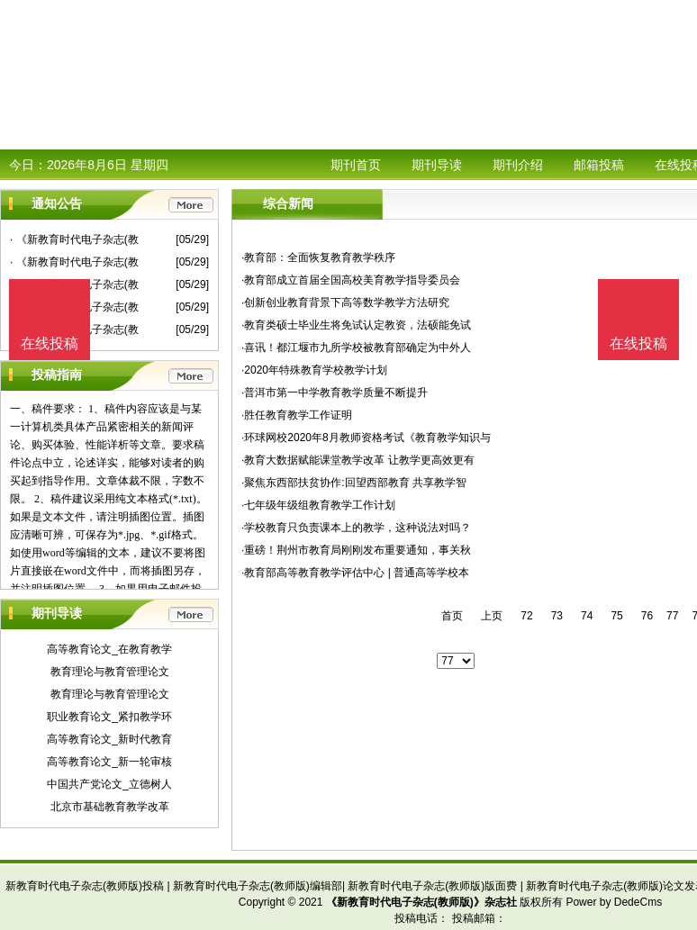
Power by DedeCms (614, 902)
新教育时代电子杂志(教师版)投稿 (84, 886)
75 (616, 615)
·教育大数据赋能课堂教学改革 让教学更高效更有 (358, 460)
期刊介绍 (518, 165)
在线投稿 (638, 343)
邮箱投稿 (599, 165)
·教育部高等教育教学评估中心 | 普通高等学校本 (355, 572)
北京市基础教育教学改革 (109, 806)
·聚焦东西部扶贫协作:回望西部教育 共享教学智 (353, 482)
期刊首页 (355, 165)
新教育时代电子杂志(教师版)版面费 (432, 886)
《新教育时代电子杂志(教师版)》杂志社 (421, 902)
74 (587, 615)
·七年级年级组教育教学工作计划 (318, 505)
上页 (491, 615)
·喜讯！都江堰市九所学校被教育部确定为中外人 (356, 347)
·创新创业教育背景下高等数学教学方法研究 (345, 302)
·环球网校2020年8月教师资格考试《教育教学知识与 (366, 437)
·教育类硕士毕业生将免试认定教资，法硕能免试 (356, 325)
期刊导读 (437, 165)
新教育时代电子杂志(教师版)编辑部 (257, 886)
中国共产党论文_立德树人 (109, 784)
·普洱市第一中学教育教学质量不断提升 (334, 392)
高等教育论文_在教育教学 (109, 649)
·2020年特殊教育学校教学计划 (314, 370)
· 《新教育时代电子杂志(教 (74, 239)
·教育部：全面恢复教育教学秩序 (318, 257)
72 (526, 615)
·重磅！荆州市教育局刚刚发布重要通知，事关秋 (356, 550)
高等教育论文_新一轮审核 (109, 761)
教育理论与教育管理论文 (109, 671)
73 (557, 615)
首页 (452, 615)
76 (647, 615)
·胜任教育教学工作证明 (296, 415)
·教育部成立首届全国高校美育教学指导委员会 (350, 280)
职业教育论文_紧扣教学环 (109, 716)
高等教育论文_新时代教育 (109, 739)
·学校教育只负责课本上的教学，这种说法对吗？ (356, 527)
